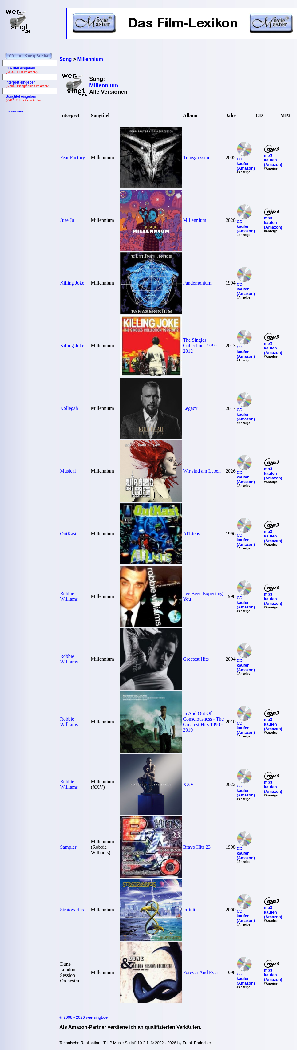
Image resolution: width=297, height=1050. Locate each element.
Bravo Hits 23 (197, 847)
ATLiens (191, 533)
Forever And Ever (200, 972)
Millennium (194, 220)
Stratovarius (72, 909)
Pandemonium (197, 282)
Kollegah (69, 408)
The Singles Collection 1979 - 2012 (200, 345)
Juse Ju (67, 220)
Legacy (190, 408)
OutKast (68, 533)
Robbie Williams (69, 596)
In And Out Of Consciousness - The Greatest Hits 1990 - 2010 (203, 722)
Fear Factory (72, 157)
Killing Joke (72, 282)
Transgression (196, 157)
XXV (188, 784)
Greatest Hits (196, 659)
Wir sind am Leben (201, 471)
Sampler (68, 847)
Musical (68, 471)
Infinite (190, 909)
